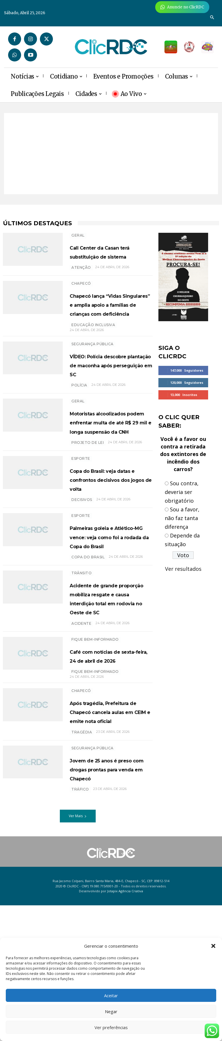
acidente (81, 723)
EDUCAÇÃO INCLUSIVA (93, 352)
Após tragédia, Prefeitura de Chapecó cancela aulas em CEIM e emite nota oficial (103, 829)
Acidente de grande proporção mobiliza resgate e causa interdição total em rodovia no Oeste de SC (108, 689)
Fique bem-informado (95, 739)
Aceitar (111, 995)
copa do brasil (88, 638)
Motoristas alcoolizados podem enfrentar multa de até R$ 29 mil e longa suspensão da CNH (109, 467)
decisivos (81, 563)
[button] (213, 946)
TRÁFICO (80, 925)
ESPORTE (80, 512)
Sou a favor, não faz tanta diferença (182, 518)
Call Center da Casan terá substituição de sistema (109, 256)
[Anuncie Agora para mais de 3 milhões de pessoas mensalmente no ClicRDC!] (182, 7)
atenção (81, 276)
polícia (79, 421)
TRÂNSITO (81, 654)
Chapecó (81, 292)
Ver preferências (111, 1027)
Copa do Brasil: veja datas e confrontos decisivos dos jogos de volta (106, 538)
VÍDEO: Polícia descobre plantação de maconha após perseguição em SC (108, 396)
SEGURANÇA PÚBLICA (92, 371)
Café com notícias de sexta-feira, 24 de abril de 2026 (110, 759)
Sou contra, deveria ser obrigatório (182, 492)
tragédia (81, 858)
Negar (111, 1011)
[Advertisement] (111, 153)
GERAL (78, 235)
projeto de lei (87, 497)
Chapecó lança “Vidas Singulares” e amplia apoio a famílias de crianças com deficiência (111, 322)
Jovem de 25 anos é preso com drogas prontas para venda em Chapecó (107, 900)
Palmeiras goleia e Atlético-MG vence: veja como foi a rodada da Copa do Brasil (106, 609)
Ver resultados (183, 568)
